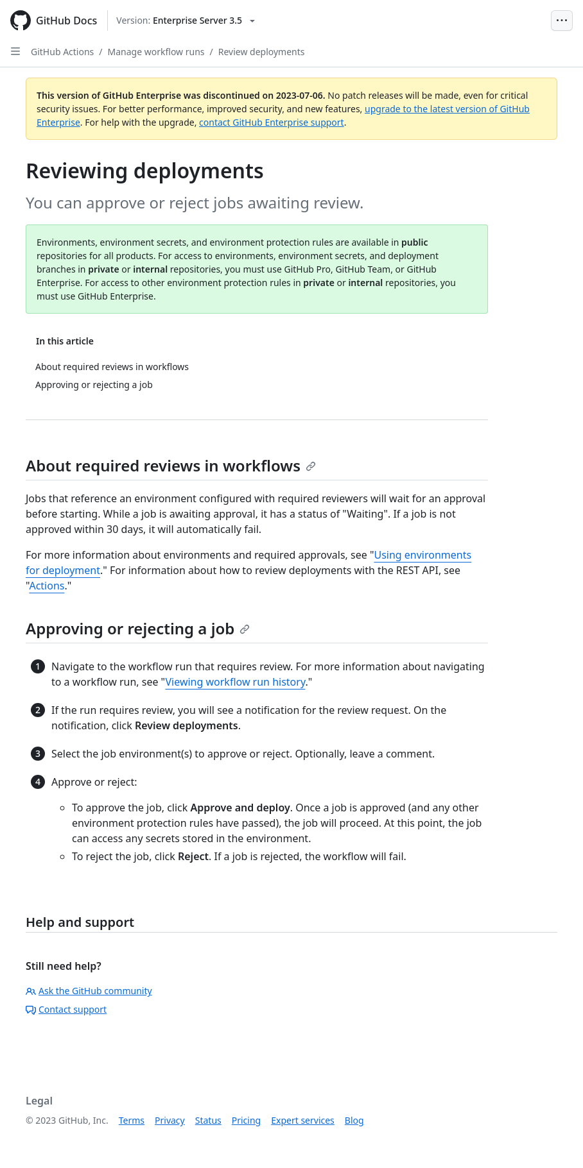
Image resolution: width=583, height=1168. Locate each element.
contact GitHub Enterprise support (271, 122)
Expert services (303, 1120)
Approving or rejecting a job (138, 628)
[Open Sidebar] (15, 51)
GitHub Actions (62, 52)
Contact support (66, 1009)
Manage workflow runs (156, 52)
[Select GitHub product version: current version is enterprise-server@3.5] (185, 20)
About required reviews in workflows (171, 465)
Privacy (170, 1120)
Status (208, 1120)
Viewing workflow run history (235, 682)
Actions (46, 586)
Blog (354, 1120)
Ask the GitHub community (89, 991)
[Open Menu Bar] (562, 20)
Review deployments (261, 52)
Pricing (246, 1120)
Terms (131, 1120)
